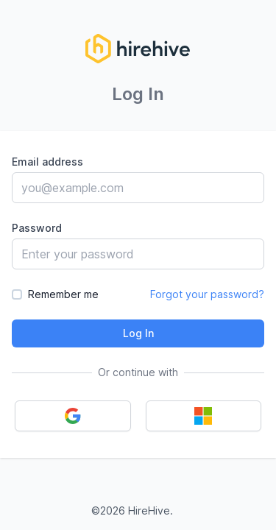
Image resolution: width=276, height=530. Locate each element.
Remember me (63, 294)
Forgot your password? (207, 294)
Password (37, 228)
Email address (47, 161)
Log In (138, 333)
